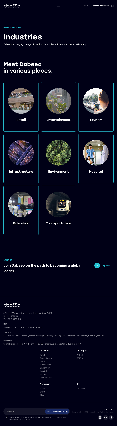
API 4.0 (80, 355)
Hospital (43, 371)
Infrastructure (45, 365)
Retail (42, 355)
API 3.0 (80, 358)
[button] (103, 5)
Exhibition (44, 374)
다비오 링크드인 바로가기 (100, 417)
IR (77, 384)
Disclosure (81, 389)
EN (85, 6)
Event (42, 392)
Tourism (43, 361)
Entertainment (46, 358)
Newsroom (45, 384)
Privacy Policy (108, 409)
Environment (45, 368)
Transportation (46, 377)
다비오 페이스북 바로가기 (111, 417)
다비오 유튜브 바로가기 (105, 417)
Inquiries (105, 265)
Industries (44, 350)
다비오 (12, 5)
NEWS (42, 389)
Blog (42, 395)
